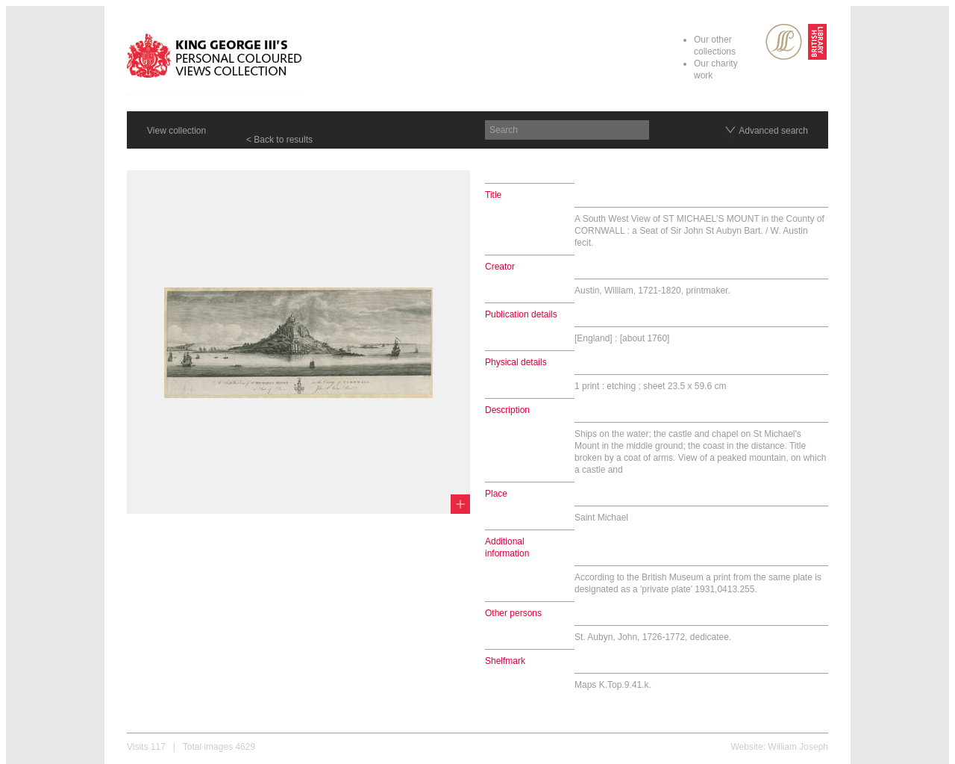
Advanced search (773, 130)
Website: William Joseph (780, 747)
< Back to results (279, 139)
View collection (176, 130)
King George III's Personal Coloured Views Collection (214, 58)
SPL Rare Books (783, 42)
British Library (817, 42)
